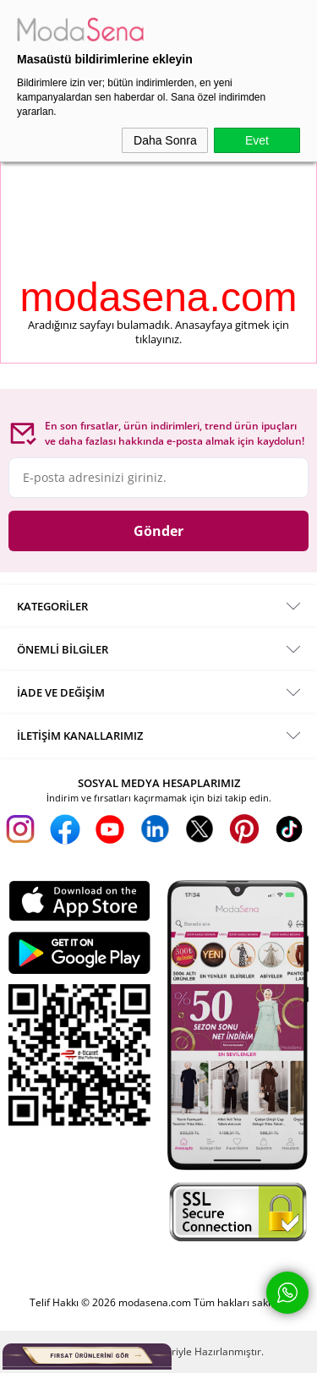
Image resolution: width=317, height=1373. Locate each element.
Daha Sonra (165, 140)
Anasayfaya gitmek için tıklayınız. (212, 332)
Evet (257, 140)
